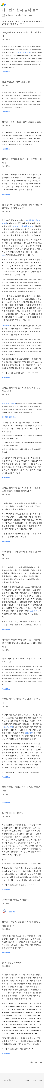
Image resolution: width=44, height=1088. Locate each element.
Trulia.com (5, 326)
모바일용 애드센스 (9, 417)
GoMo (4, 255)
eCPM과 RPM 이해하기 (13, 813)
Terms (40, 1080)
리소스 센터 (32, 611)
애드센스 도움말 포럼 (24, 52)
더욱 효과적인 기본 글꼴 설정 (16, 82)
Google (27, 1080)
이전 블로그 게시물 (9, 403)
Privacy (34, 1080)
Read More (6, 72)
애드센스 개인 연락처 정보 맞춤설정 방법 (21, 122)
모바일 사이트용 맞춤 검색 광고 (23, 226)
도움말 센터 (8, 727)
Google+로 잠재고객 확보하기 (16, 900)
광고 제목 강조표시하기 (13, 962)
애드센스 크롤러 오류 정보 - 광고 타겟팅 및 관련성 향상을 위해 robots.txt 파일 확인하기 (22, 643)
